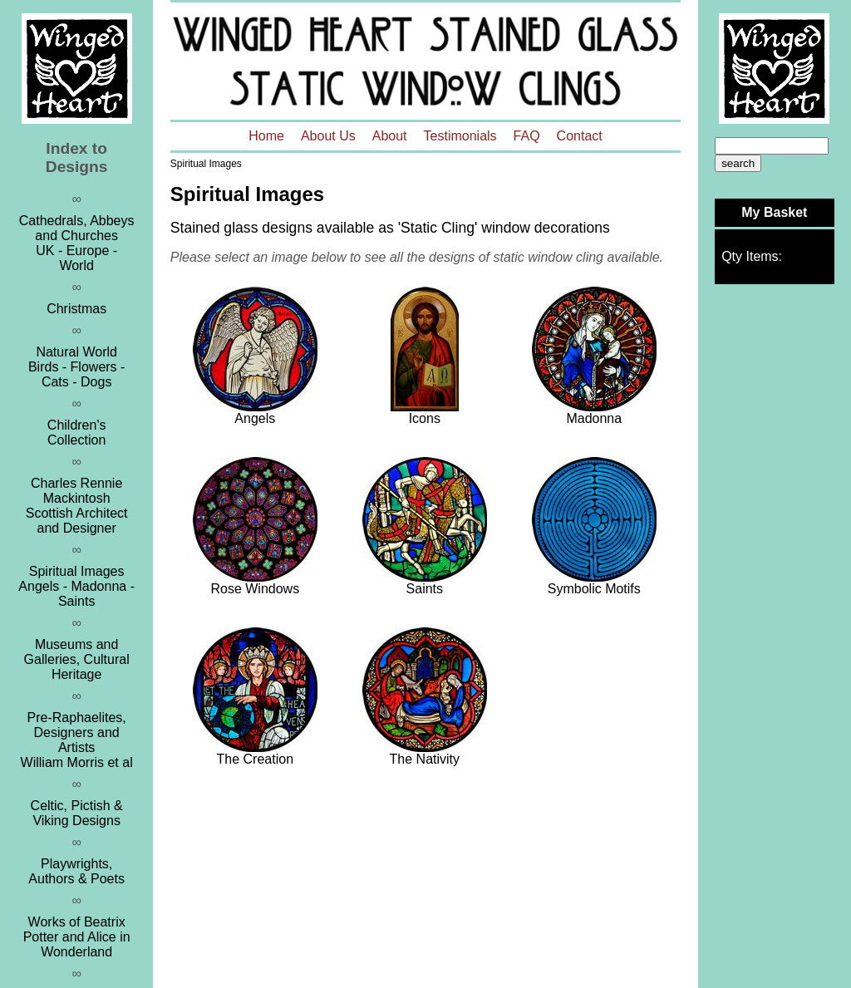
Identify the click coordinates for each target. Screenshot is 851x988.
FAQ (527, 136)
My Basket (774, 212)
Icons (424, 418)
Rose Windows (254, 589)
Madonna (594, 418)
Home (266, 136)
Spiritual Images (206, 164)
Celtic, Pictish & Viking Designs (77, 813)
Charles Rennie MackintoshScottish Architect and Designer (77, 505)
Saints (424, 589)
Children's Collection (76, 432)
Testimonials (460, 136)
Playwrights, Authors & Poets (76, 871)
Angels (254, 418)
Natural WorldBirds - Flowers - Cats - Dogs (76, 367)
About (389, 136)
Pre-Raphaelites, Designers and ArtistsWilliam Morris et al (77, 739)
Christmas (76, 309)
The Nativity (425, 759)
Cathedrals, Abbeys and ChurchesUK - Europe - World (77, 243)
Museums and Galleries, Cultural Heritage (77, 659)
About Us (328, 136)
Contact (580, 136)
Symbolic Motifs (594, 589)
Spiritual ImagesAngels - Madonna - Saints (76, 586)
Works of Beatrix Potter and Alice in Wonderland (76, 937)
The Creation (255, 759)
